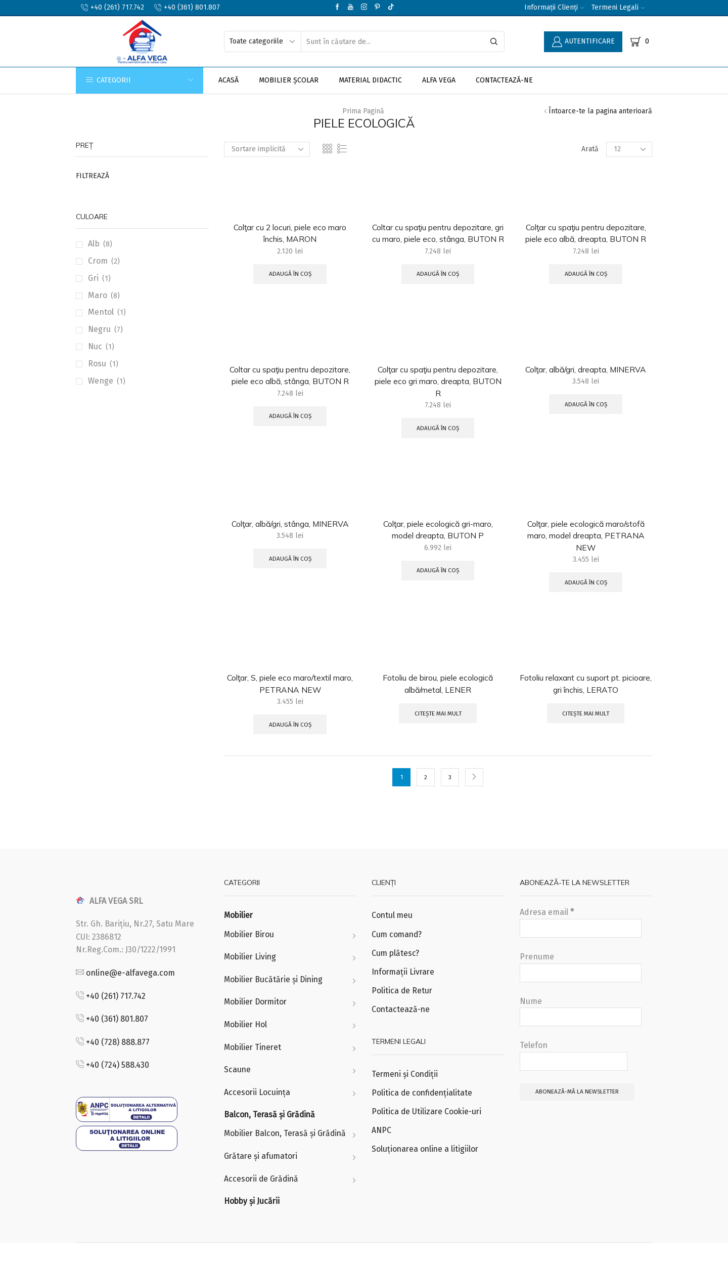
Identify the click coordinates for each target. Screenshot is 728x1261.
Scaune (237, 1086)
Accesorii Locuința (257, 1109)
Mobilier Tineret (254, 1064)
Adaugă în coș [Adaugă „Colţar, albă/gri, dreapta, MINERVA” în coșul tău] (586, 417)
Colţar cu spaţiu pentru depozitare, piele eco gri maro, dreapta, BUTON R (438, 394)
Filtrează (92, 176)
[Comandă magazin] (267, 149)
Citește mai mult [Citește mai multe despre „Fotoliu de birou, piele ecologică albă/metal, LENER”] (438, 728)
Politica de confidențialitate (423, 1110)
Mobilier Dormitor (257, 1018)
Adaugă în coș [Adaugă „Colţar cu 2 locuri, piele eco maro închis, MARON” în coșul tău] (290, 274)
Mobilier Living (251, 973)
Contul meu (393, 931)
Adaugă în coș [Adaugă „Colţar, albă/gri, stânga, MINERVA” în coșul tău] (290, 572)
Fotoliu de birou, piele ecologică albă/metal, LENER (437, 698)
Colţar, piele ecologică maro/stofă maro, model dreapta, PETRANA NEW (586, 549)
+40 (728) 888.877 (118, 1057)
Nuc (95, 346)
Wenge (100, 381)
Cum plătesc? (396, 969)
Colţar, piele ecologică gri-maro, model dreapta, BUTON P (438, 543)
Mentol (101, 312)
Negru (99, 329)
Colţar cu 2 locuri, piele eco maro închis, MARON (290, 233)
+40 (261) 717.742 (116, 1011)
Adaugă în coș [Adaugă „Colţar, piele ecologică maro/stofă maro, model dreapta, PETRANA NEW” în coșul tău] (586, 596)
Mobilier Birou (250, 950)
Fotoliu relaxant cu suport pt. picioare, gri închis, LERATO (585, 698)
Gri (93, 278)
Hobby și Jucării (252, 1219)
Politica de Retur (402, 1007)
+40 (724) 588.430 (117, 1080)
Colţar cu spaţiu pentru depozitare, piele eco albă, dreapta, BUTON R (586, 233)
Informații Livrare (404, 988)
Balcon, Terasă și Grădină (270, 1132)
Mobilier (239, 931)
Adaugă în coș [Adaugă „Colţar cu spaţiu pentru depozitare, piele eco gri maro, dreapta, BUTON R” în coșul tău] (438, 441)
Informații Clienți (554, 7)
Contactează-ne (504, 80)
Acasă (228, 80)
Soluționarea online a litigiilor (426, 1166)
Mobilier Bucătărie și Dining (275, 995)
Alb (94, 243)
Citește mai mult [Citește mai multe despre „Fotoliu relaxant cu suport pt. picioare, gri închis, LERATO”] (586, 728)
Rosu (97, 363)
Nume (581, 1027)
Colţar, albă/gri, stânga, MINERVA (290, 537)
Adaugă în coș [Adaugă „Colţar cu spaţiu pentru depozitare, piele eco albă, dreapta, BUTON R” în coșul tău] (586, 274)
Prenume (581, 983)
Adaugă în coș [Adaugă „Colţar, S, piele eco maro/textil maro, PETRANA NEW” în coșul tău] (290, 739)
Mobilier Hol (246, 1041)
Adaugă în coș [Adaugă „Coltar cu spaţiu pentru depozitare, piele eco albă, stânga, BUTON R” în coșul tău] (290, 429)
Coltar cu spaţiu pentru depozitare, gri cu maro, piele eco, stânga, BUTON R (438, 239)
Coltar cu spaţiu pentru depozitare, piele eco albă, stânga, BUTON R (290, 388)
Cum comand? (398, 950)
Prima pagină (363, 111)
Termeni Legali (618, 7)
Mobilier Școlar (288, 80)
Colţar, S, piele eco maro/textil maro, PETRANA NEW (290, 698)
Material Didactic (370, 80)
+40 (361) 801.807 (117, 1034)
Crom (98, 261)
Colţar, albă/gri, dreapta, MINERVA (586, 382)
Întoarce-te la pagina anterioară (600, 111)
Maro (97, 295)
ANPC (381, 1148)
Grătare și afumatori (261, 1174)
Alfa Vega (439, 80)
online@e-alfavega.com (130, 988)
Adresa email (581, 938)
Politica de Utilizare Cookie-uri (428, 1128)
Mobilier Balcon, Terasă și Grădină (287, 1151)
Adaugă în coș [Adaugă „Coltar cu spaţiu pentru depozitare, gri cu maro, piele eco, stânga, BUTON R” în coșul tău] (438, 286)
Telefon (574, 1071)
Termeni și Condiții (406, 1091)
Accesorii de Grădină (262, 1196)
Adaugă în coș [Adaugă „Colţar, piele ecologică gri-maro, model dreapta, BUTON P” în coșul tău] (438, 584)
